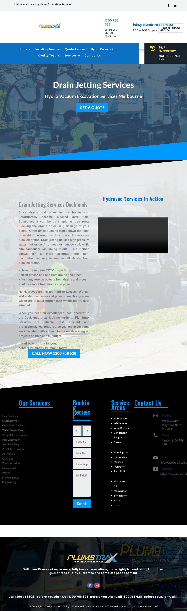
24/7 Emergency (167, 49)
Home (23, 49)
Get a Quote (171, 28)
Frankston (119, 466)
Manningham (121, 452)
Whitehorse (120, 423)
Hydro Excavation (103, 49)
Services (70, 55)
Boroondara (120, 457)
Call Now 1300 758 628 (54, 353)
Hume (117, 500)
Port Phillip (120, 471)
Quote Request (76, 49)
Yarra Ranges (121, 427)
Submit (82, 503)
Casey (117, 442)
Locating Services (48, 49)
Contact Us (92, 55)
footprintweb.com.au (145, 606)
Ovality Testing (49, 55)
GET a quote (92, 106)
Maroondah (120, 418)
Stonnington (121, 495)
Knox (117, 505)
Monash (118, 461)
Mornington (120, 490)
